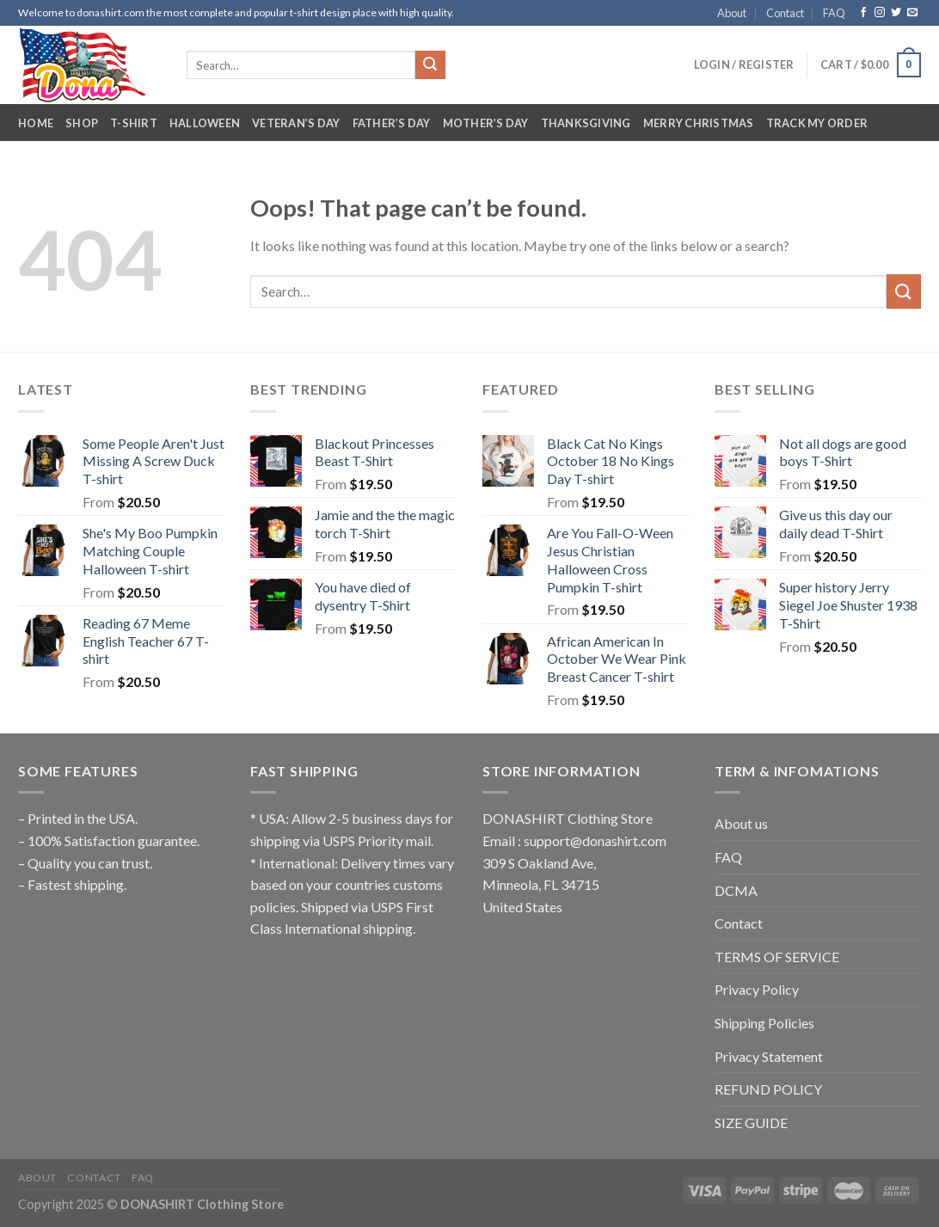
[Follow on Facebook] (863, 13)
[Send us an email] (912, 13)
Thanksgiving (586, 123)
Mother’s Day (486, 123)
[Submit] (430, 65)
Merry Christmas (698, 123)
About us (741, 823)
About (731, 13)
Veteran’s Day (296, 123)
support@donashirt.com (595, 840)
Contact (785, 13)
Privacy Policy (757, 989)
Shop (81, 123)
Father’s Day (392, 123)
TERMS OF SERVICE (777, 956)
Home (35, 123)
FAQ (834, 13)
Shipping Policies (764, 1023)
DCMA (736, 890)
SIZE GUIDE (751, 1122)
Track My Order (817, 123)
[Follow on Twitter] (896, 13)
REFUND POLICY (768, 1089)
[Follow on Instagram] (880, 13)
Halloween (204, 123)
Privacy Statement (769, 1056)
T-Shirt (133, 123)
